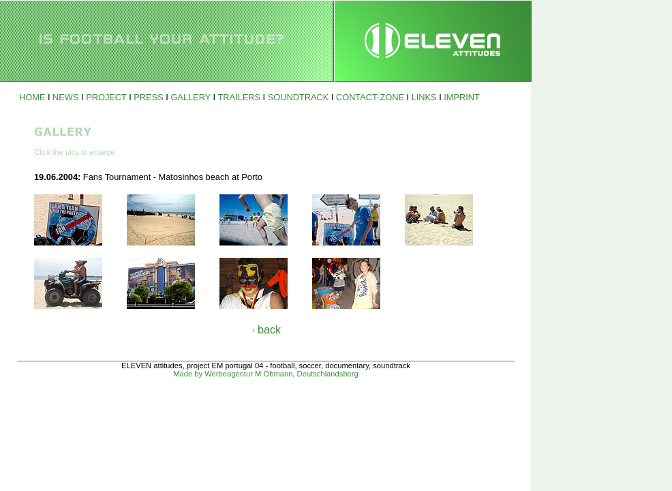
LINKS (424, 97)
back (269, 330)
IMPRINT (462, 97)
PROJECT (106, 97)
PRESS (148, 97)
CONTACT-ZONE (370, 97)
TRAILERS (238, 97)
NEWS (65, 97)
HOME (32, 97)
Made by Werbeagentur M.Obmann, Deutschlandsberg (265, 374)
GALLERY (190, 97)
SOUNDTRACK (298, 97)
